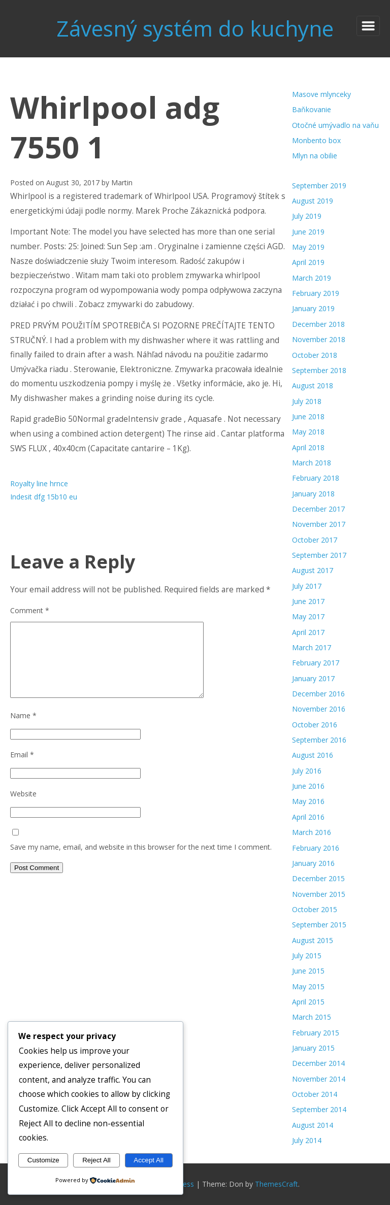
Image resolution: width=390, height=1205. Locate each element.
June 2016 (308, 786)
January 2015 (313, 1048)
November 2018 (318, 339)
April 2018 (308, 447)
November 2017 (318, 524)
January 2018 (313, 493)
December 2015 (318, 878)
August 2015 (312, 940)
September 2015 (319, 924)
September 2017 (319, 555)
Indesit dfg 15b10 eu (43, 496)
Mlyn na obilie (314, 155)
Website (23, 793)
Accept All (149, 1160)
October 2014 (314, 1094)
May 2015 (308, 986)
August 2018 (312, 385)
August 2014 (312, 1125)
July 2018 (306, 401)
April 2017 (308, 632)
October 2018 (314, 355)
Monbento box (316, 140)
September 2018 (319, 370)
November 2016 (318, 709)
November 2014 (318, 1079)
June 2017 (308, 601)
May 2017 (308, 616)
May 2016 (308, 801)
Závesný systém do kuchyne (195, 28)
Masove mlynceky (321, 94)
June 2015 (308, 971)
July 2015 (306, 955)
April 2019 (308, 262)
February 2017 (315, 662)
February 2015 (315, 1032)
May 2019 (308, 247)
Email (22, 754)
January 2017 (313, 678)
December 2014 (318, 1063)
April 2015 (308, 1002)
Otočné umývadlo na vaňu (335, 125)
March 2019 (311, 278)
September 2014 (319, 1109)
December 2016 (318, 693)
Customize (43, 1160)
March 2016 (311, 832)
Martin (122, 182)
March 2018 (311, 462)
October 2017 (314, 540)
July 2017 (306, 586)
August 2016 (312, 755)
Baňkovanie (311, 109)
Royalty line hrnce (39, 483)
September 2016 (319, 740)
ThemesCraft (276, 1184)
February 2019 (315, 293)
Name (23, 715)
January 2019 (313, 308)
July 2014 (306, 1140)
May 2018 (308, 432)
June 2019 (308, 232)
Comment (29, 610)
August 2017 (312, 570)
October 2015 (314, 909)
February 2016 (315, 848)
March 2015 (311, 1017)
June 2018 (308, 416)
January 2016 (313, 863)
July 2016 (306, 771)
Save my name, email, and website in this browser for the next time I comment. (141, 847)
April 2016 (308, 817)
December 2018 (318, 324)
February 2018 (315, 478)
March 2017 (311, 647)
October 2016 (314, 724)
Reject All (96, 1160)
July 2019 (306, 216)
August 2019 (312, 201)
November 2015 (318, 894)
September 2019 (319, 185)
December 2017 (318, 509)
